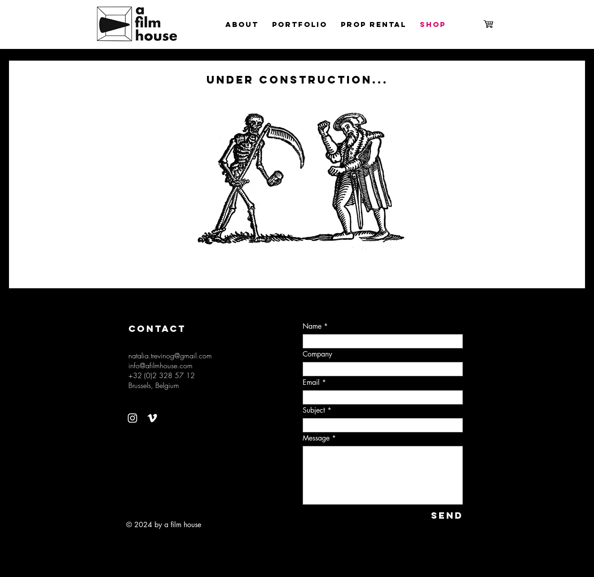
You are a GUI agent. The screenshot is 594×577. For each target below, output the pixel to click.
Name (312, 326)
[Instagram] (132, 418)
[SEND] (433, 515)
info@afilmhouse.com (160, 365)
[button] (297, 179)
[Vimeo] (152, 418)
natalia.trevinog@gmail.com (170, 356)
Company (317, 354)
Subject (314, 410)
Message (316, 438)
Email (311, 382)
